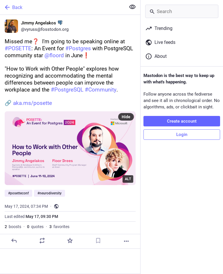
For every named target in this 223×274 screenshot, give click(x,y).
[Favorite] (69, 240)
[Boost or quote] (42, 240)
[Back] (62, 7)
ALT (128, 179)
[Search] (181, 11)
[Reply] (13, 240)
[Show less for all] (132, 7)
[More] (126, 241)
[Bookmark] (98, 240)
